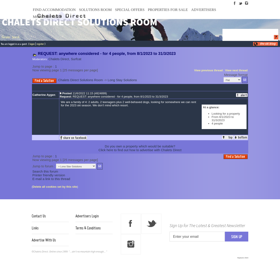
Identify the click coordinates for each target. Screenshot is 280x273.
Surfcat (76, 59)
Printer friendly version (48, 175)
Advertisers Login (87, 216)
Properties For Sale (168, 10)
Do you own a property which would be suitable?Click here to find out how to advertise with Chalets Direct (139, 148)
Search (15, 37)
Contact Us (39, 216)
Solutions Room (95, 10)
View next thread (236, 70)
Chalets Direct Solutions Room (80, 80)
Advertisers (203, 10)
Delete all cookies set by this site (55, 186)
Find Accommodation (54, 10)
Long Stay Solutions (122, 80)
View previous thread (208, 70)
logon (32, 44)
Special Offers (130, 10)
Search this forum (45, 171)
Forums (6, 37)
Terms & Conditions (88, 228)
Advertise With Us (44, 240)
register (40, 44)
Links (35, 228)
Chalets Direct (59, 59)
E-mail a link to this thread (51, 179)
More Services (47, 17)
